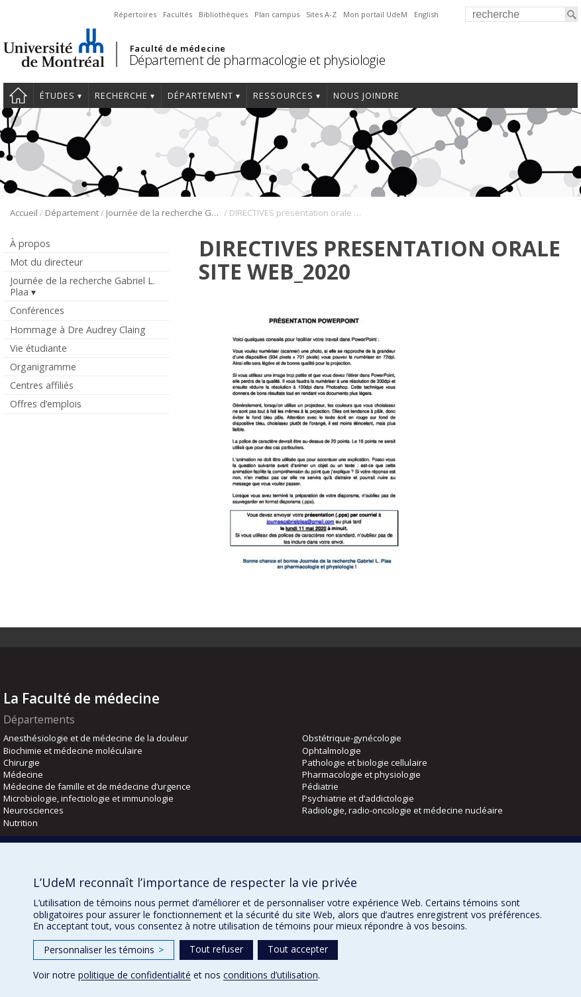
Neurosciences (33, 810)
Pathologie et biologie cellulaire (364, 762)
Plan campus (276, 14)
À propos (30, 243)
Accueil (18, 95)
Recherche (121, 95)
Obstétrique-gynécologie (351, 738)
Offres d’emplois (45, 403)
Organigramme (43, 366)
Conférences (37, 310)
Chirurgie (21, 762)
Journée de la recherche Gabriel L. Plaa (164, 213)
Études (57, 95)
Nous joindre (366, 95)
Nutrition (20, 823)
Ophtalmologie (331, 751)
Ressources (283, 95)
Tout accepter (298, 949)
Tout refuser (216, 949)
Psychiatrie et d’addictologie (358, 798)
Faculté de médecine (178, 48)
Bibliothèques (223, 14)
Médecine (23, 774)
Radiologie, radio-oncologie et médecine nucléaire (402, 810)
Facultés (177, 14)
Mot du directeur (46, 262)
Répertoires (135, 14)
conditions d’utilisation (270, 975)
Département (200, 95)
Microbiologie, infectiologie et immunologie (88, 798)
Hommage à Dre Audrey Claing (78, 329)
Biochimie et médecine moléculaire (72, 751)
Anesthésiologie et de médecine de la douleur (95, 738)
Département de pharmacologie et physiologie (257, 60)
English (426, 14)
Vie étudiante (38, 348)
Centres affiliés (42, 385)
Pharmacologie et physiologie (361, 774)
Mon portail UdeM (375, 14)
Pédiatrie (320, 786)
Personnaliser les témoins (104, 949)
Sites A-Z (321, 14)
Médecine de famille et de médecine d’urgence (97, 786)
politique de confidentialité (134, 975)
